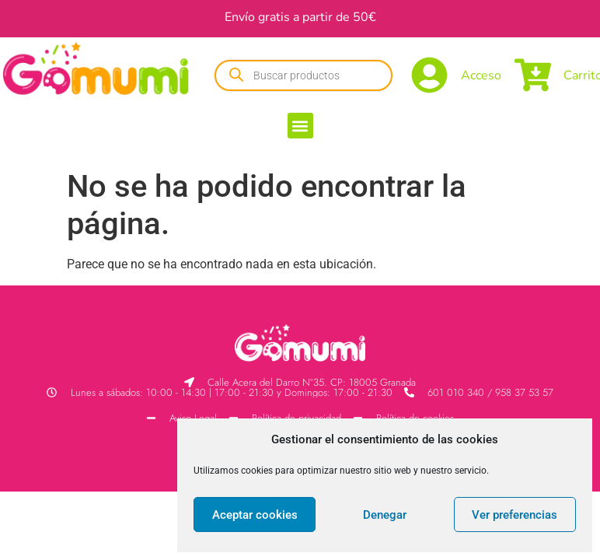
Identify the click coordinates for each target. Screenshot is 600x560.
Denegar (384, 515)
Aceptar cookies (255, 515)
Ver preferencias (514, 515)
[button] (300, 125)
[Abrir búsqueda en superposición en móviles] (303, 75)
